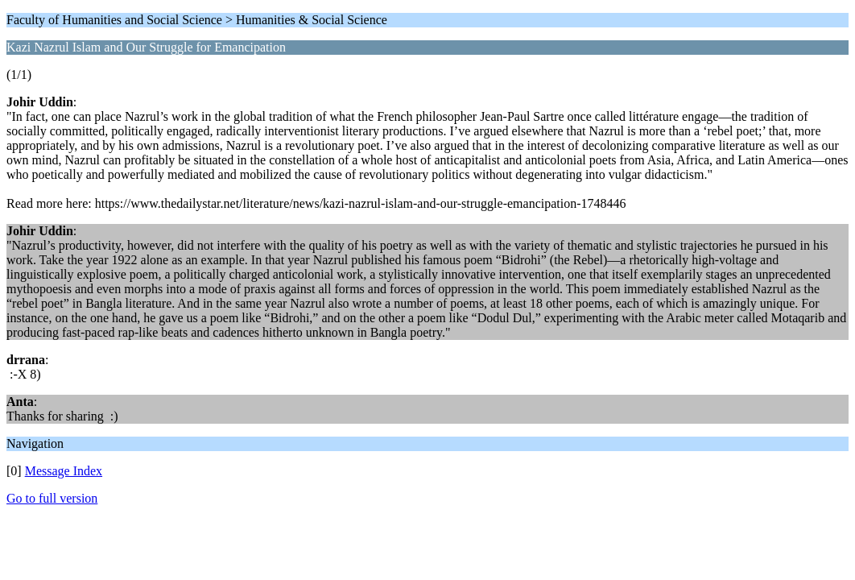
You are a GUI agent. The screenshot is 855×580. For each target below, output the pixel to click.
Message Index (63, 471)
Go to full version (51, 498)
